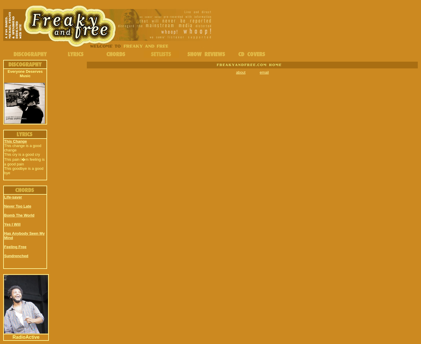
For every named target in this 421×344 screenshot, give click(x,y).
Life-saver (13, 197)
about (241, 72)
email (264, 72)
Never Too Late (17, 206)
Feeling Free (15, 247)
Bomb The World (19, 215)
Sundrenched (16, 256)
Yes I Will (12, 224)
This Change (15, 141)
